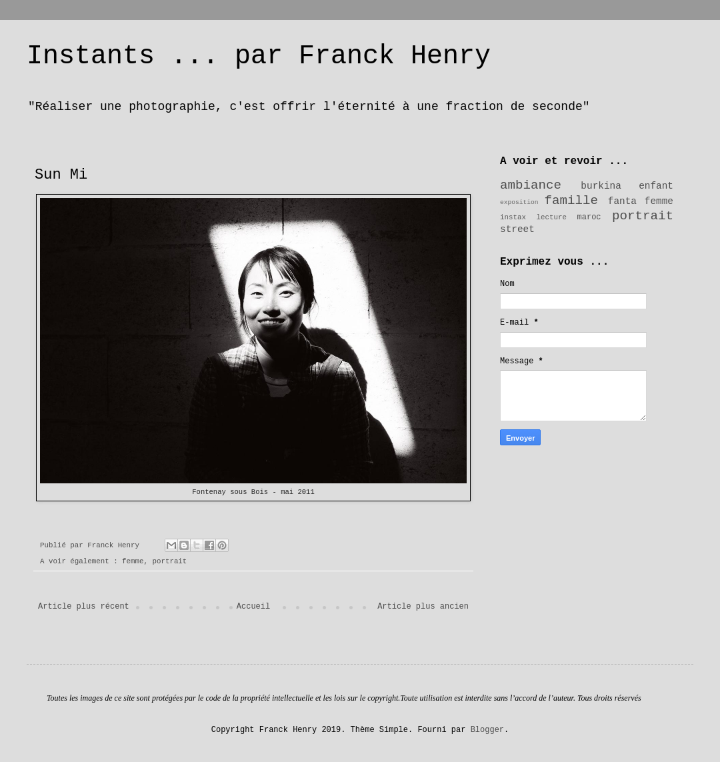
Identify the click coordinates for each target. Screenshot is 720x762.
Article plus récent (83, 606)
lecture (552, 217)
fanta (622, 201)
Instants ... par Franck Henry (259, 56)
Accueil (253, 606)
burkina (601, 186)
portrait (169, 561)
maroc (589, 217)
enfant (656, 186)
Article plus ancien (423, 606)
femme (132, 561)
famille (572, 200)
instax (513, 217)
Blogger (487, 730)
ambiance (530, 185)
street (517, 229)
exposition (519, 202)
